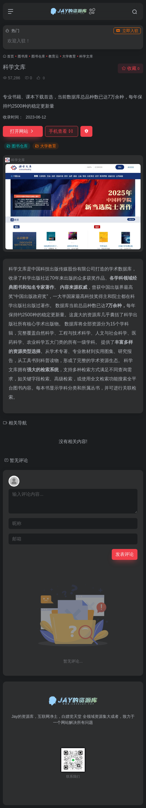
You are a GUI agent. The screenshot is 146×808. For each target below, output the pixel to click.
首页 (10, 56)
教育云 (53, 56)
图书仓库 (38, 56)
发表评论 (124, 554)
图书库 (23, 56)
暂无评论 (19, 460)
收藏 (130, 68)
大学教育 (69, 56)
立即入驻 (127, 30)
